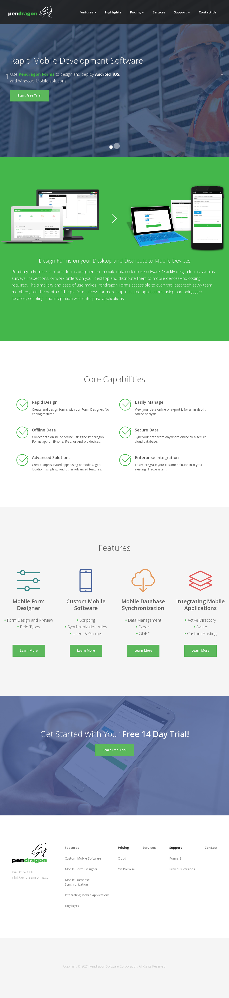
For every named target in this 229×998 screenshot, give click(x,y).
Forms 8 (175, 858)
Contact (211, 847)
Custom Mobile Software (83, 858)
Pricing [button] (137, 12)
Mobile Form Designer (81, 869)
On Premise (126, 869)
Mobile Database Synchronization (77, 882)
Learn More (29, 650)
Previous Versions (182, 869)
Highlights (113, 12)
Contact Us (207, 12)
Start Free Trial (29, 95)
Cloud (122, 858)
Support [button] (182, 12)
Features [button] (87, 12)
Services (159, 12)
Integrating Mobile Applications (87, 895)
